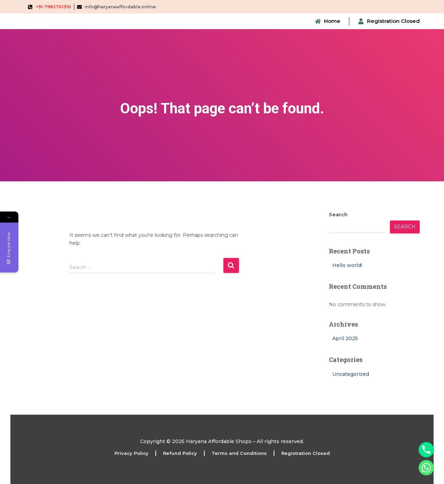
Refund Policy (180, 453)
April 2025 (345, 338)
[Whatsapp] (426, 467)
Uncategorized (350, 374)
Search (338, 214)
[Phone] (426, 449)
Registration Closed (305, 453)
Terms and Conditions (239, 453)
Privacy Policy (131, 453)
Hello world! (347, 265)
